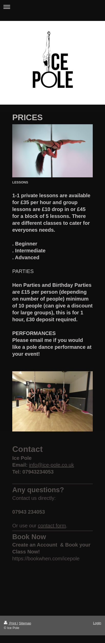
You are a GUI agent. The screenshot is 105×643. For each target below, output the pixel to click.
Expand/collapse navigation (52, 6)
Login (97, 623)
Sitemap (25, 623)
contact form (52, 525)
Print (10, 623)
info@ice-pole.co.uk (51, 465)
